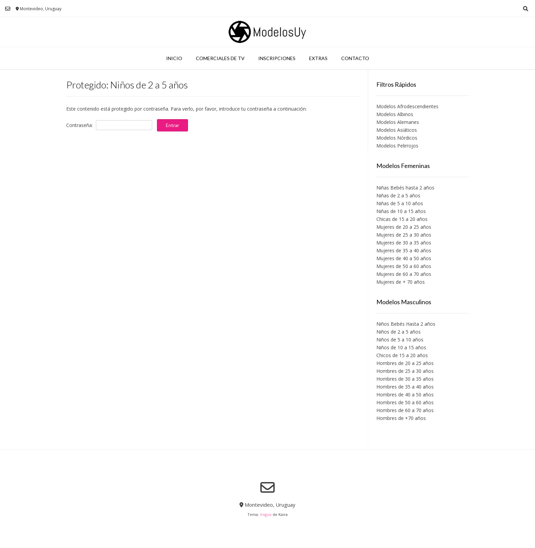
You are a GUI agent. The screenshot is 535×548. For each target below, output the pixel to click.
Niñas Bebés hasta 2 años (405, 187)
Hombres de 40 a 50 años (405, 394)
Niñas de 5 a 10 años (399, 203)
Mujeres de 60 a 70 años (403, 274)
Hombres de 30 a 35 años (405, 379)
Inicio (174, 58)
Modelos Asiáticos (396, 130)
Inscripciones (276, 58)
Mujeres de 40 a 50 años (403, 258)
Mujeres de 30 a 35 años (403, 242)
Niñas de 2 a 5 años (398, 195)
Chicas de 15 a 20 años (402, 219)
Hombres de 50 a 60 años (405, 402)
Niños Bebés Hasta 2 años (405, 324)
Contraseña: (109, 125)
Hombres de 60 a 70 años (405, 410)
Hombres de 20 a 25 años (405, 363)
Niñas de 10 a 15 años (401, 211)
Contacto (355, 58)
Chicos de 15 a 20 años (402, 355)
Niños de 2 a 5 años (398, 331)
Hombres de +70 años (401, 418)
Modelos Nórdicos (396, 138)
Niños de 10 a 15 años (401, 347)
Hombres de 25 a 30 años (405, 371)
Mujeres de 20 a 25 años (403, 227)
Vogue (266, 514)
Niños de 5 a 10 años (399, 339)
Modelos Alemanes (397, 122)
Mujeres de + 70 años (400, 282)
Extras (318, 58)
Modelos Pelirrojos (397, 145)
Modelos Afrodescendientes (407, 106)
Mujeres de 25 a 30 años (403, 234)
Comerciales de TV (220, 58)
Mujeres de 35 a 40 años (403, 250)
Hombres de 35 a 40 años (405, 386)
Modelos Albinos (394, 114)
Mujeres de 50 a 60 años (403, 266)
